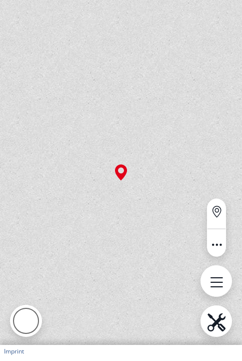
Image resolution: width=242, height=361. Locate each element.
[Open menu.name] (216, 281)
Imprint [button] (14, 351)
